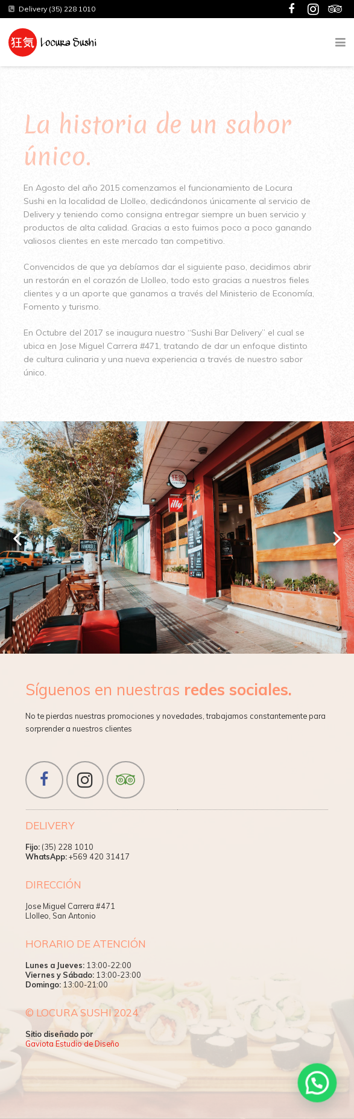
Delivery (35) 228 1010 (57, 8)
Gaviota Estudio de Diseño (72, 1043)
